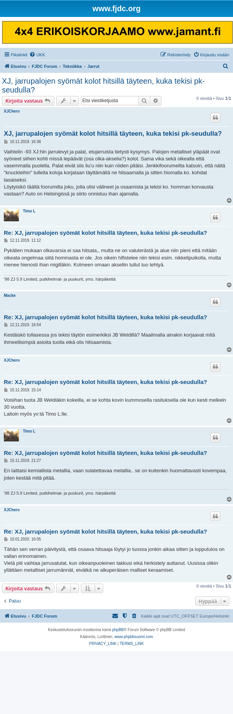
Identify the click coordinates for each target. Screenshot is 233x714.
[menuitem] (37, 54)
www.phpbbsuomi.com (133, 637)
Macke (10, 295)
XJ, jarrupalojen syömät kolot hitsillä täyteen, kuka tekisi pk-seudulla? (103, 85)
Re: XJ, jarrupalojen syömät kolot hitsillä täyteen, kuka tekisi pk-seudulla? (105, 232)
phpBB (118, 630)
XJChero (12, 111)
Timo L (29, 211)
